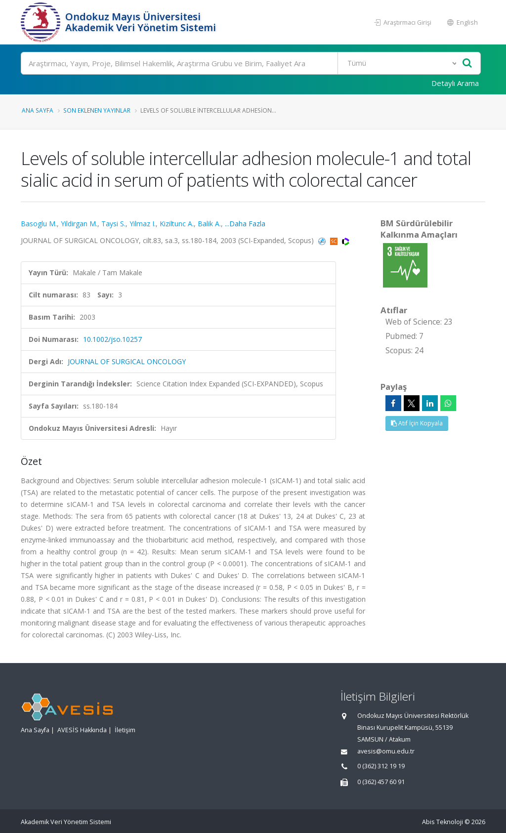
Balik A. (209, 223)
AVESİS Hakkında (82, 730)
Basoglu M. (39, 223)
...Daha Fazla (245, 223)
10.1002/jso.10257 (112, 339)
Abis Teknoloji (442, 822)
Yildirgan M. (79, 223)
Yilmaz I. (142, 223)
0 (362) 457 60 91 (381, 782)
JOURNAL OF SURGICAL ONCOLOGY (127, 361)
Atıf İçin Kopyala (417, 423)
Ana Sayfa (37, 110)
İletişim (125, 730)
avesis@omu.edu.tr (386, 751)
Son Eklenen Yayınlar (96, 110)
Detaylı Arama (455, 83)
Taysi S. (113, 223)
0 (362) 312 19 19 (381, 766)
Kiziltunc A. (177, 223)
